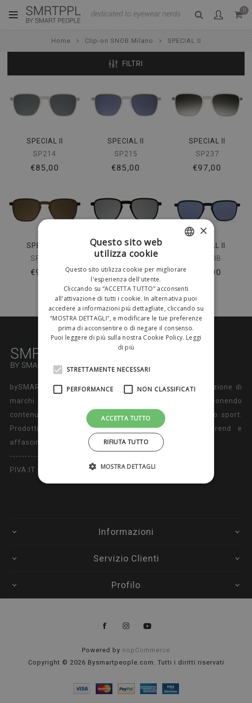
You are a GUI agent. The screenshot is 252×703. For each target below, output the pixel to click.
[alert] (126, 351)
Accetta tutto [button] (125, 418)
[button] (125, 466)
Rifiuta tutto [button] (126, 442)
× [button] (203, 231)
